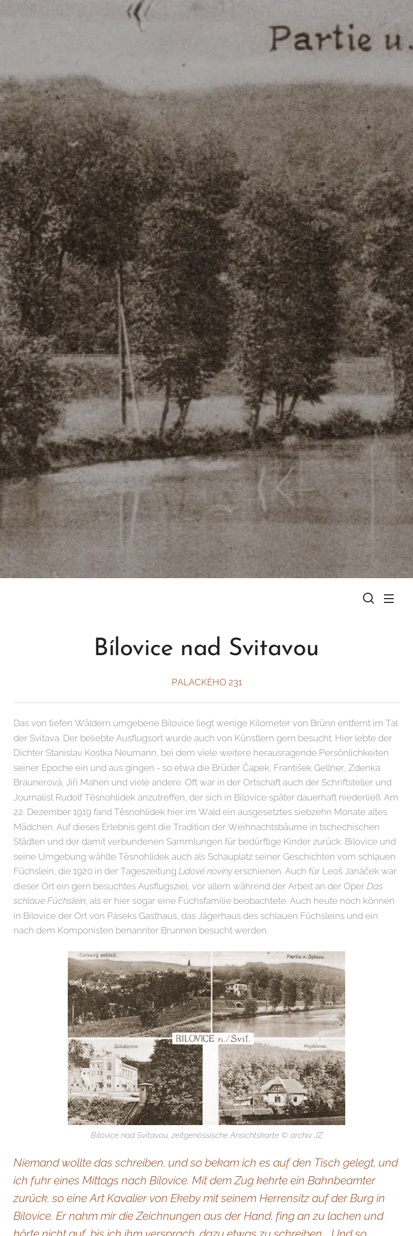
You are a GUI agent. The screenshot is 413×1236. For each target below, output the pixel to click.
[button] (367, 598)
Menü (389, 598)
